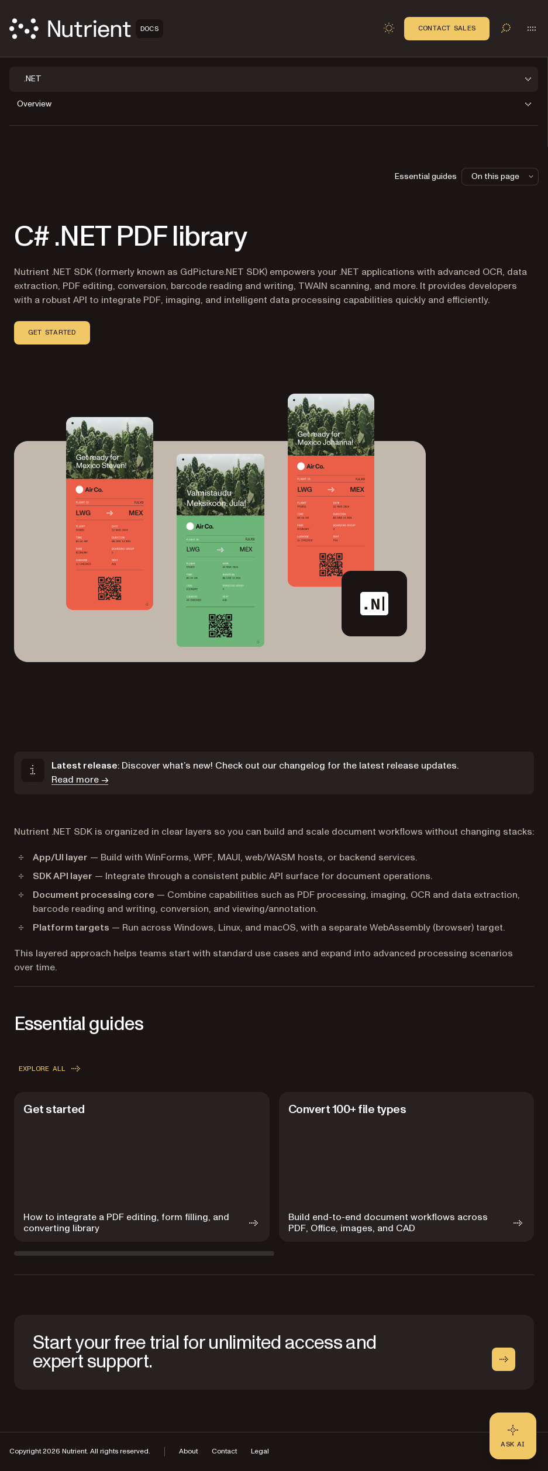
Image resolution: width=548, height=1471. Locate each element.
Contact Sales (446, 28)
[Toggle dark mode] (388, 28)
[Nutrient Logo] (86, 28)
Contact (224, 1451)
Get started (52, 332)
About (188, 1451)
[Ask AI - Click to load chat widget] (513, 1436)
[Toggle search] (506, 28)
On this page (503, 176)
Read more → (79, 779)
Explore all (50, 1069)
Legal (260, 1451)
